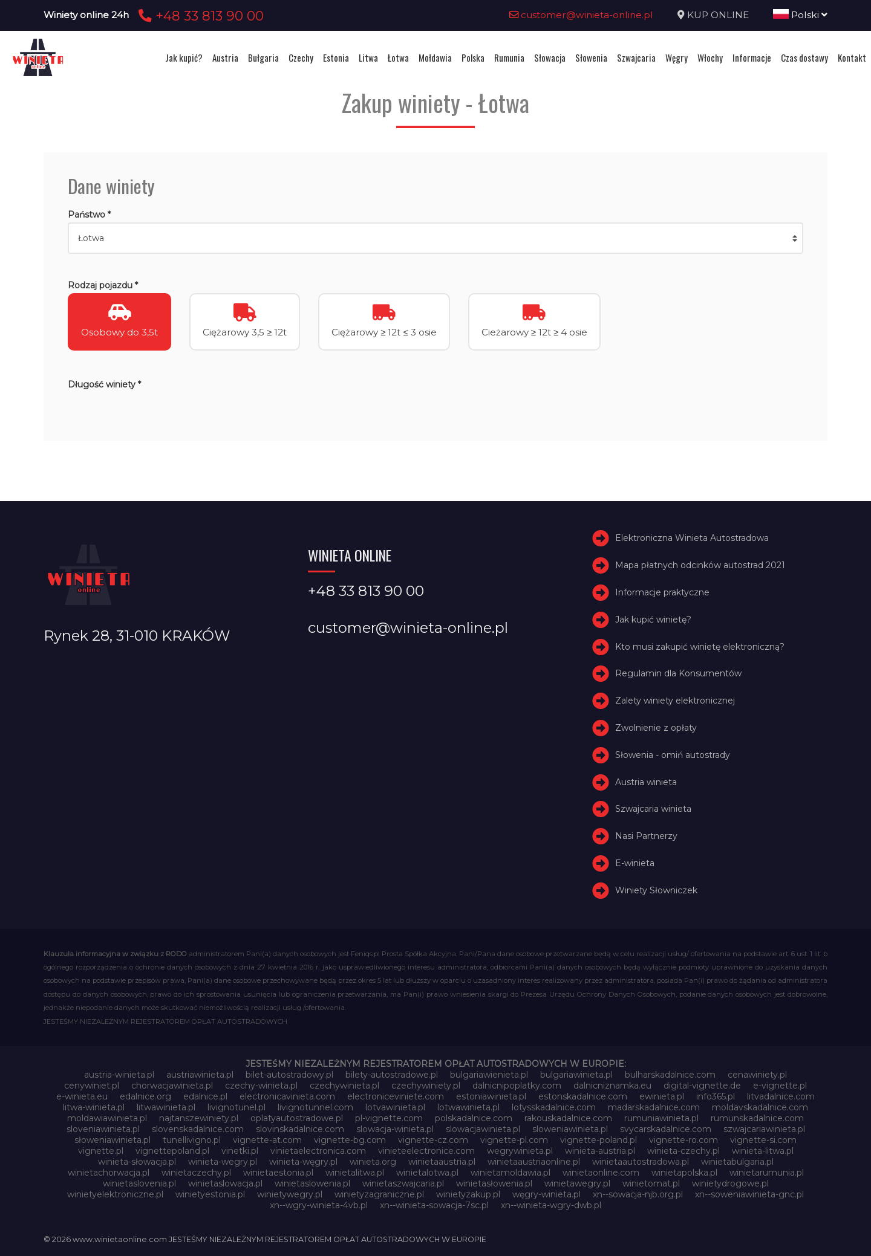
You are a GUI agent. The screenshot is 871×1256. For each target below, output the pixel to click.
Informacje (751, 57)
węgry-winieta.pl (546, 1194)
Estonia (336, 57)
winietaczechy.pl (196, 1172)
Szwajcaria (636, 57)
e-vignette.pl (780, 1085)
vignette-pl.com (514, 1140)
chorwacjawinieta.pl (172, 1085)
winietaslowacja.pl (225, 1183)
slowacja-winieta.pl (395, 1129)
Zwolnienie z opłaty (656, 727)
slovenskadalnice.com (198, 1129)
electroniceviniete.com (395, 1096)
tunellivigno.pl (192, 1140)
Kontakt (852, 57)
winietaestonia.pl (278, 1172)
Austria (225, 57)
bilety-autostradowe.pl (391, 1074)
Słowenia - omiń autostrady (672, 754)
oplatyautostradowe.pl (296, 1118)
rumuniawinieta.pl (661, 1118)
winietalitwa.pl (354, 1172)
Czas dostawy (804, 57)
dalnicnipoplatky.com (516, 1085)
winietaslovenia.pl (139, 1183)
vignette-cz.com (433, 1140)
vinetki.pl (239, 1150)
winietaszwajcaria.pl (403, 1183)
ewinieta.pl (661, 1096)
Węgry (676, 57)
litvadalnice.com (781, 1096)
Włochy (710, 57)
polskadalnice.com (473, 1118)
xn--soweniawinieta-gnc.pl (749, 1194)
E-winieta (634, 863)
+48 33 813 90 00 (199, 16)
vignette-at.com (267, 1140)
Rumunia (509, 57)
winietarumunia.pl (766, 1172)
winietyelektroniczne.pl (115, 1194)
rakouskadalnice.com (568, 1118)
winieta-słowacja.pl (137, 1161)
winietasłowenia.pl (494, 1183)
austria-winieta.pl (119, 1074)
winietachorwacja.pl (108, 1172)
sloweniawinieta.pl (570, 1129)
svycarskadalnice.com (665, 1129)
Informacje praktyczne (662, 592)
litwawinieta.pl (166, 1107)
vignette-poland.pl (598, 1140)
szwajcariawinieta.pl (764, 1129)
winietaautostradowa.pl (640, 1161)
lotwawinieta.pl (468, 1107)
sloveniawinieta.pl (103, 1129)
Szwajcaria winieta (653, 808)
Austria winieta (646, 782)
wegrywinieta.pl (520, 1150)
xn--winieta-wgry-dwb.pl (551, 1205)
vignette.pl (100, 1150)
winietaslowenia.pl (312, 1183)
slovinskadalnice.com (300, 1129)
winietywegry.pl (289, 1194)
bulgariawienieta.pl (489, 1074)
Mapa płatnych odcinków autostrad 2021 (700, 565)
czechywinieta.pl (344, 1085)
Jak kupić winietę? (653, 619)
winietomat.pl (651, 1183)
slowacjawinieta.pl (483, 1129)
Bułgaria (263, 57)
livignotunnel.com (315, 1107)
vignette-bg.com (350, 1140)
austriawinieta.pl (199, 1074)
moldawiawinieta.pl (107, 1118)
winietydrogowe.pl (730, 1183)
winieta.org (373, 1161)
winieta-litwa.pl (763, 1150)
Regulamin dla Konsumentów (678, 673)
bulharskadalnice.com (670, 1074)
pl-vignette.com (389, 1118)
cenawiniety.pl (757, 1074)
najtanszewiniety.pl (198, 1118)
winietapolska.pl (684, 1172)
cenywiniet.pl (91, 1085)
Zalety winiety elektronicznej (675, 700)
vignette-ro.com (683, 1140)
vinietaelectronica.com (318, 1150)
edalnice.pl (205, 1096)
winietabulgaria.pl (737, 1161)
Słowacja (550, 57)
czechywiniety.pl (425, 1085)
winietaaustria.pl (441, 1161)
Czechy (301, 57)
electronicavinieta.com (287, 1096)
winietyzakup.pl (468, 1194)
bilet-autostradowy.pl (289, 1074)
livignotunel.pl (236, 1107)
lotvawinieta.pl (395, 1107)
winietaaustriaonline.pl (534, 1161)
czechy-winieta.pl (261, 1085)
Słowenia (591, 57)
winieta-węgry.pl (303, 1161)
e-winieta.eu (82, 1096)
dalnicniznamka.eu (612, 1085)
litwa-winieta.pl (94, 1107)
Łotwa (398, 57)
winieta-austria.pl (600, 1150)
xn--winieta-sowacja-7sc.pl (434, 1205)
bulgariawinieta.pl (576, 1074)
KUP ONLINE (718, 15)
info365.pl (715, 1096)
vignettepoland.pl (172, 1150)
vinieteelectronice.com (426, 1150)
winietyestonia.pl (210, 1194)
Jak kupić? (184, 57)
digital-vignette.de (702, 1085)
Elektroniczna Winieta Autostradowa (692, 538)
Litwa (368, 57)
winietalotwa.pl (427, 1172)
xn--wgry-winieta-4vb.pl (319, 1205)
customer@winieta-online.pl (581, 15)
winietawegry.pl (577, 1183)
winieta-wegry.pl (222, 1161)
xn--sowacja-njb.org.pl (638, 1194)
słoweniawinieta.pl (112, 1140)
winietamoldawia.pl (510, 1172)
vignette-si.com (763, 1140)
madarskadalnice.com (654, 1107)
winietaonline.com (601, 1172)
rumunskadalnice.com (757, 1118)
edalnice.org (145, 1096)
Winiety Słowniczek (656, 890)
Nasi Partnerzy (646, 835)
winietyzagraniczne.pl (379, 1194)
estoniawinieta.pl (491, 1096)
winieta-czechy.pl (683, 1150)
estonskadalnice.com (582, 1096)
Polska (473, 57)
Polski (800, 15)
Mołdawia (435, 57)
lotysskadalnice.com (554, 1107)
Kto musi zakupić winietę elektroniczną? (700, 646)
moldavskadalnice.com (760, 1107)
